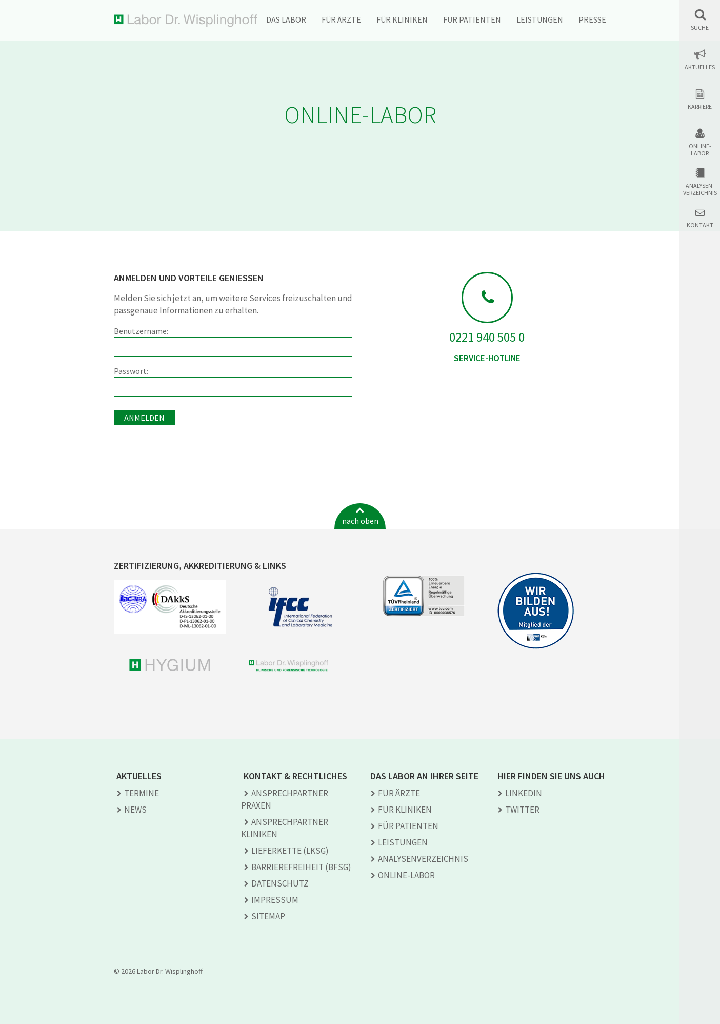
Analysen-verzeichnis (700, 189)
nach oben (360, 521)
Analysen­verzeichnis (423, 858)
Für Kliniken (402, 19)
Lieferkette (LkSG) (290, 850)
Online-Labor (700, 150)
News (135, 809)
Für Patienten (472, 19)
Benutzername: (233, 341)
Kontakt (700, 225)
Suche (700, 27)
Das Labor (286, 19)
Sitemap (268, 916)
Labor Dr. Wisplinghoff (185, 20)
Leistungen (539, 19)
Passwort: (233, 381)
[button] (699, 20)
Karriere (700, 106)
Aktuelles (700, 67)
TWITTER (522, 809)
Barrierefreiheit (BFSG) (301, 867)
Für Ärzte (341, 19)
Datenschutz (280, 883)
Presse (592, 19)
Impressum (274, 899)
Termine (141, 793)
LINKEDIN (523, 793)
